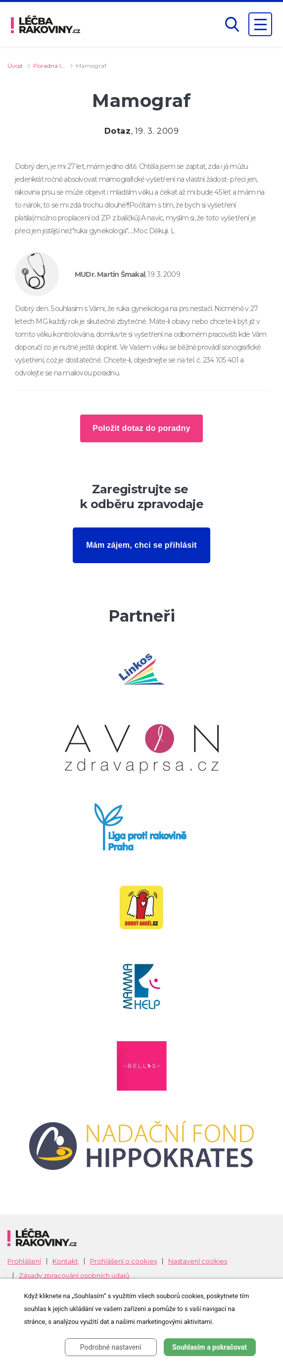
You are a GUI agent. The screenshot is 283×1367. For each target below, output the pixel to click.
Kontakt (65, 1261)
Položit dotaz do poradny (141, 428)
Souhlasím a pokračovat (209, 1347)
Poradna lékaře (54, 65)
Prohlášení (24, 1261)
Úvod (14, 65)
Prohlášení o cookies (123, 1261)
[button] (232, 24)
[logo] (45, 24)
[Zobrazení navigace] (260, 24)
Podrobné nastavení (111, 1347)
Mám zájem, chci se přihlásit (141, 545)
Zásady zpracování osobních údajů (74, 1275)
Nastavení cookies (197, 1261)
